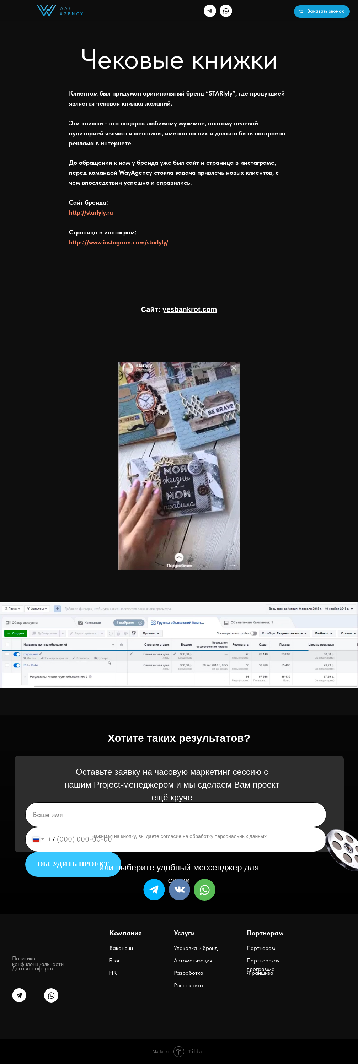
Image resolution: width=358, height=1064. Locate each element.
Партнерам (261, 948)
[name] (175, 814)
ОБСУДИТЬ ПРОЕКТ (73, 864)
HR (113, 973)
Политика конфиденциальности (38, 961)
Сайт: (179, 309)
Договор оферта (32, 968)
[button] (322, 11)
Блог (114, 960)
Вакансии (121, 948)
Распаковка (188, 985)
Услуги (184, 933)
